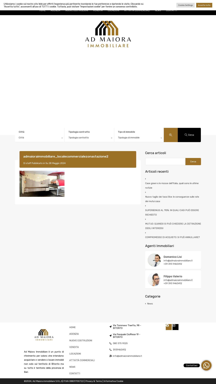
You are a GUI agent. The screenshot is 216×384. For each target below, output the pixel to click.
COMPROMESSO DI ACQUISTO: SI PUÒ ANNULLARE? (172, 237)
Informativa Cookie (113, 381)
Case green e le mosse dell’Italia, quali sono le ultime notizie (172, 185)
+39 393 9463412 (173, 264)
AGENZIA (55, 10)
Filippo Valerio (173, 276)
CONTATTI (171, 10)
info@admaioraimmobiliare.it (178, 260)
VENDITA (98, 10)
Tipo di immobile (126, 132)
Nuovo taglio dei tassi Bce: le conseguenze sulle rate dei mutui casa (172, 199)
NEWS (158, 10)
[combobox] (39, 138)
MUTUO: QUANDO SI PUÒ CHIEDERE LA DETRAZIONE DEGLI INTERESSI (173, 226)
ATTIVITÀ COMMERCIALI (137, 10)
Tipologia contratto (79, 132)
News (150, 303)
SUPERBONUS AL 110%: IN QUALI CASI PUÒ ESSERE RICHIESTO (172, 212)
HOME (42, 10)
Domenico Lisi (173, 257)
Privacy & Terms (94, 381)
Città (21, 132)
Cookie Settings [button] (185, 5)
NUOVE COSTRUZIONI (76, 10)
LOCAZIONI (113, 10)
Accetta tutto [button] (204, 5)
